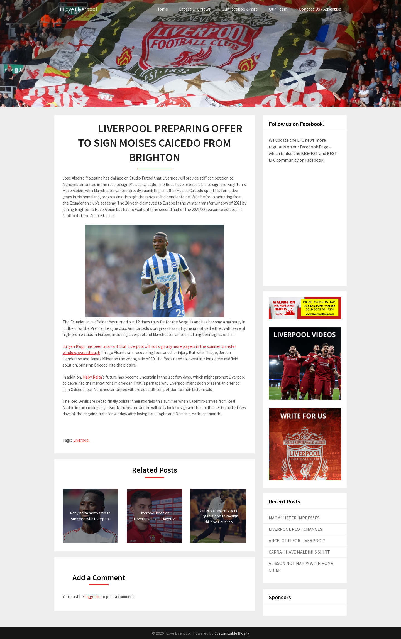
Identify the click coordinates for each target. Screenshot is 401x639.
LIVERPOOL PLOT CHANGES (295, 529)
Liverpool (81, 440)
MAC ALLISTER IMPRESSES (294, 517)
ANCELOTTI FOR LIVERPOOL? (297, 540)
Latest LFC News (195, 9)
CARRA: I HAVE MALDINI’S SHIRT (299, 552)
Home (162, 9)
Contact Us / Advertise (320, 9)
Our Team (278, 9)
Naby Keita (92, 377)
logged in (93, 596)
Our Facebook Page (240, 9)
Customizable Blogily (231, 633)
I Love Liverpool (78, 9)
